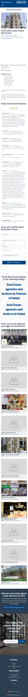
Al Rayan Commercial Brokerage (10, 476)
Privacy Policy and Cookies (14, 677)
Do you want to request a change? (9, 35)
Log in (14, 664)
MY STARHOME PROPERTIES (9, 519)
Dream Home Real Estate (8, 389)
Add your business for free (14, 666)
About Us (14, 663)
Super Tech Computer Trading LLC (11, 454)
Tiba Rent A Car (6, 582)
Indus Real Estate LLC (7, 346)
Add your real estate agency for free (14, 607)
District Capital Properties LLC (10, 562)
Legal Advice (14, 675)
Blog (14, 667)
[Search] (20, 2)
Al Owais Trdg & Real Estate (9, 368)
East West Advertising (8, 540)
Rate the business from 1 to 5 (9, 240)
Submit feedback (14, 263)
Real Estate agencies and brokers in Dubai (14, 309)
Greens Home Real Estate (8, 497)
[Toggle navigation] (2, 5)
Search (21, 641)
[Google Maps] (14, 51)
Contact (14, 684)
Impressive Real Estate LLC (9, 432)
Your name (4, 234)
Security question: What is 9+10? (9, 255)
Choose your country (14, 691)
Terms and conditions (14, 674)
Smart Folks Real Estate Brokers (10, 411)
